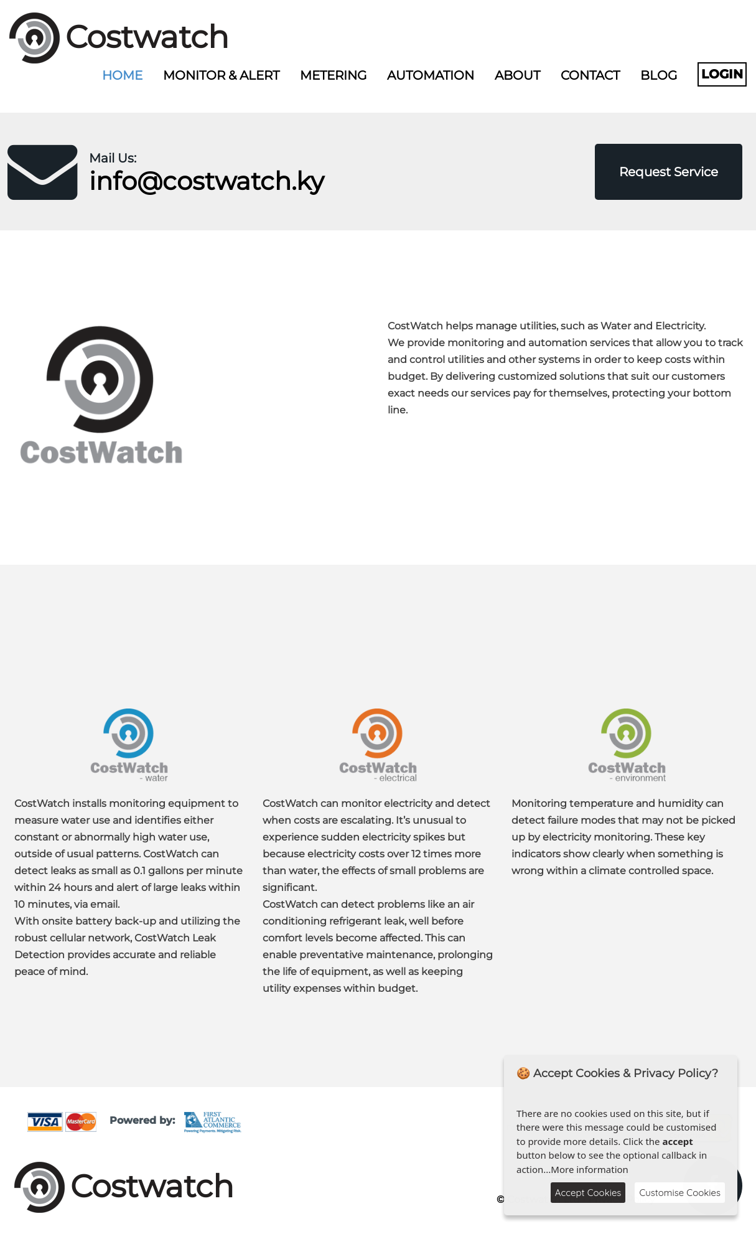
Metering (333, 75)
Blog (658, 75)
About (517, 75)
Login (722, 74)
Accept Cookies (588, 1193)
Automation (430, 75)
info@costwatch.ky (206, 181)
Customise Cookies (680, 1193)
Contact (590, 75)
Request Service (668, 171)
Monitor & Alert (221, 75)
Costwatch (147, 37)
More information (589, 1169)
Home (122, 75)
